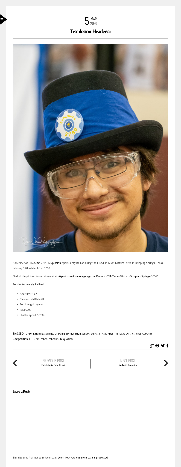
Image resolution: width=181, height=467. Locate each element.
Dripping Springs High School (71, 333)
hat (37, 339)
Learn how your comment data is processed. (83, 457)
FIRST (102, 333)
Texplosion (66, 339)
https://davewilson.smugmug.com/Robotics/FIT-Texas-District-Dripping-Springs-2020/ (107, 276)
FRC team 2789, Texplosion (44, 263)
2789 (29, 333)
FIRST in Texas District (121, 333)
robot (44, 339)
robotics (53, 339)
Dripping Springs (43, 333)
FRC (31, 339)
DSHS (94, 333)
